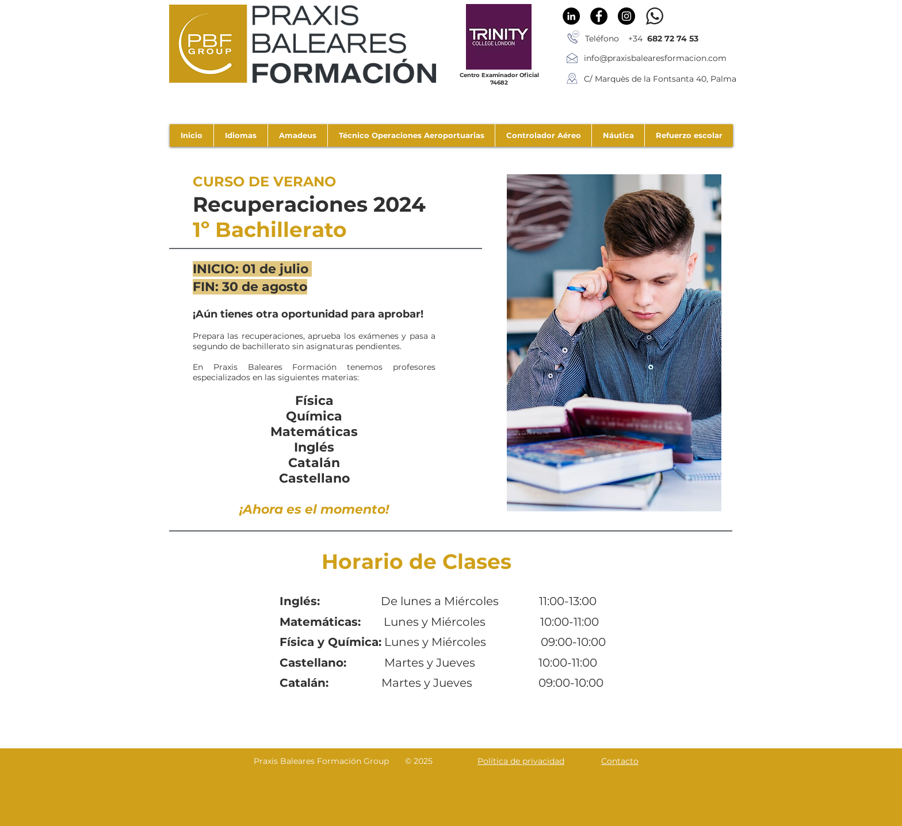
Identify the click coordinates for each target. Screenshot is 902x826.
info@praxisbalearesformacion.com (655, 58)
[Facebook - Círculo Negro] (598, 16)
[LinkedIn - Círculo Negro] (571, 16)
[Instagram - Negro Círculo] (626, 16)
